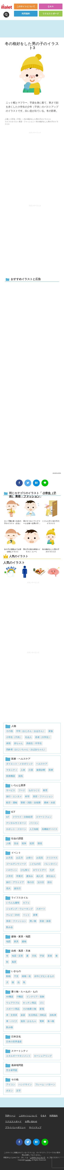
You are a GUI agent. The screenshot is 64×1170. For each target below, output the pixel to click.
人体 (23, 770)
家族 (50, 731)
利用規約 (26, 13)
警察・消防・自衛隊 (31, 802)
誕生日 (17, 888)
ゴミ (42, 1002)
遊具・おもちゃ (28, 1021)
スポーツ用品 (12, 1009)
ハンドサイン (25, 1084)
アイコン (10, 1084)
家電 (42, 1009)
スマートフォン (44, 817)
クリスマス (52, 857)
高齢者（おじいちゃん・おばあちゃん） (26, 749)
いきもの (16, 971)
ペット (26, 915)
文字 (18, 1090)
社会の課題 (17, 838)
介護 (31, 770)
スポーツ (40, 909)
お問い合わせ (31, 1121)
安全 (16, 843)
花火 (8, 888)
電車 (42, 1021)
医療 (51, 770)
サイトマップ (35, 1127)
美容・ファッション (26, 122)
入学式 (9, 876)
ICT (13, 811)
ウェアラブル (12, 1002)
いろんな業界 (18, 785)
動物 (8, 976)
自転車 (53, 1015)
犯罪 (32, 843)
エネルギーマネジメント (18, 1056)
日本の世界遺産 (14, 1041)
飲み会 (9, 927)
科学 (27, 796)
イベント (16, 852)
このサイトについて (26, 6)
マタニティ (11, 770)
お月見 (9, 857)
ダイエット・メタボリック (19, 763)
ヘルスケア (41, 763)
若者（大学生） (43, 737)
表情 (8, 743)
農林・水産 (49, 802)
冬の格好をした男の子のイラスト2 (50, 550)
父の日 (40, 882)
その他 (9, 731)
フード (21, 790)
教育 (45, 790)
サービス (10, 790)
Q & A (51, 6)
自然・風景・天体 (20, 950)
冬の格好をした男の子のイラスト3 (32, 46)
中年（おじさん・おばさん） (30, 731)
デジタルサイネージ (16, 823)
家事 (35, 915)
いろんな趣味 (12, 902)
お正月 (19, 857)
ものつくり (34, 790)
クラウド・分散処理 (23, 817)
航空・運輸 (11, 802)
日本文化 (16, 1036)
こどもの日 (35, 864)
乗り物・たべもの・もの (24, 991)
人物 (6, 119)
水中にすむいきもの (44, 976)
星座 (50, 955)
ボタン (9, 1090)
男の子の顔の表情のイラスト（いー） (31, 550)
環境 (40, 843)
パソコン (34, 823)
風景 (14, 962)
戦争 (24, 843)
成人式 (39, 876)
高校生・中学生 (34, 743)
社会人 (28, 737)
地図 (8, 941)
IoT (7, 817)
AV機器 (9, 996)
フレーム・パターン (45, 1084)
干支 (16, 976)
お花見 (39, 857)
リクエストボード (50, 13)
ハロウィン (11, 870)
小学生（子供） (16, 119)
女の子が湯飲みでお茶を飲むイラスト (12, 550)
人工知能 (34, 829)
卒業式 (19, 876)
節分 (49, 882)
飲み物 (9, 1027)
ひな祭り (25, 870)
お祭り (29, 857)
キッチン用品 (29, 1002)
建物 (24, 941)
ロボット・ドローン (16, 829)
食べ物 (50, 1021)
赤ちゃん (18, 743)
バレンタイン (50, 864)
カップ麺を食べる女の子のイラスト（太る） (12, 522)
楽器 (23, 1015)
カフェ (26, 902)
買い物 (33, 921)
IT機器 (20, 996)
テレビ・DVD (13, 915)
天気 (34, 955)
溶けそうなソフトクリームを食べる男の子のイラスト (31, 522)
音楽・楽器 (45, 921)
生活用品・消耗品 (37, 1015)
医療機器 (10, 776)
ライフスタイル (11, 122)
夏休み (29, 876)
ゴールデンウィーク (16, 864)
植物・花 (26, 976)
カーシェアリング (43, 1056)
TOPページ (10, 1116)
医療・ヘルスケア (20, 758)
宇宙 (42, 955)
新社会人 (50, 876)
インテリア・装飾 (35, 996)
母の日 (30, 882)
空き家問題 (11, 1070)
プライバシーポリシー (15, 1127)
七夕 (52, 870)
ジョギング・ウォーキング (19, 909)
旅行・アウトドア (15, 882)
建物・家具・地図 (20, 936)
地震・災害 (17, 955)
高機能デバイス (49, 829)
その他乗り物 (29, 1009)
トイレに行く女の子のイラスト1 (50, 522)
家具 (16, 941)
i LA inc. (28, 1160)
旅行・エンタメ (14, 796)
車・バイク (11, 1021)
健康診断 (40, 770)
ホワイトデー (39, 870)
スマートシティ (19, 1050)
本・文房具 (11, 1015)
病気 (20, 776)
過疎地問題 (17, 1065)
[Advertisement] (32, 376)
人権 (8, 843)
